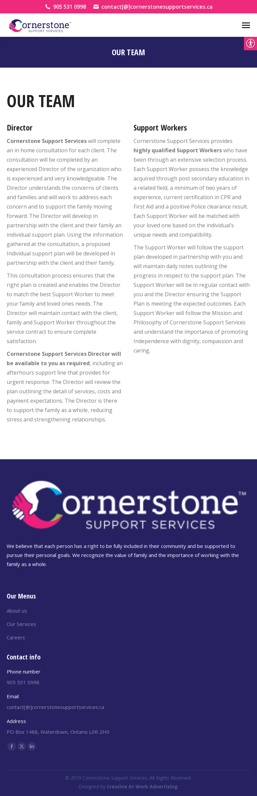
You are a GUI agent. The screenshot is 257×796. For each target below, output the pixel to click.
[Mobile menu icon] (246, 25)
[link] (40, 25)
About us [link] (17, 610)
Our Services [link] (21, 624)
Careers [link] (16, 637)
